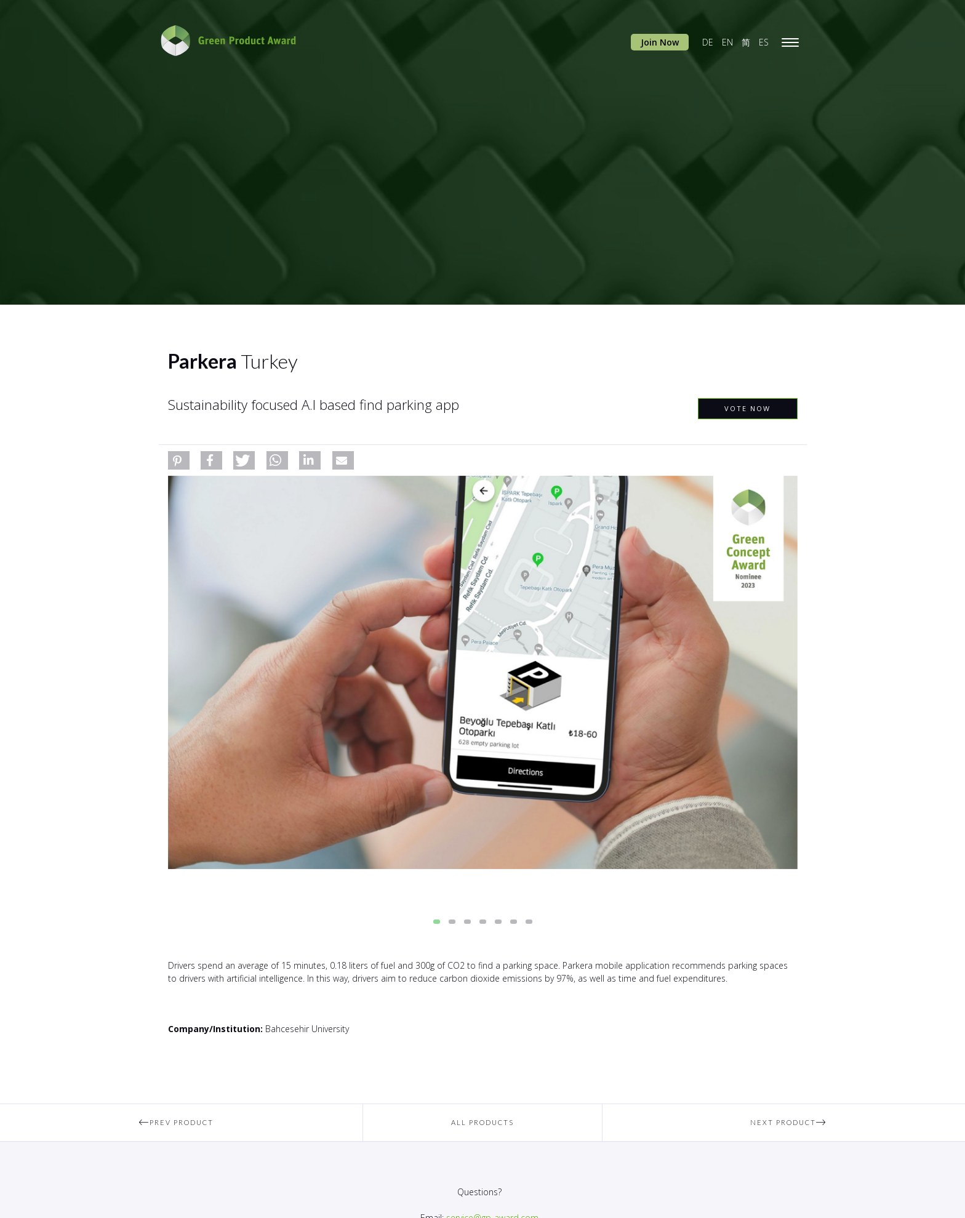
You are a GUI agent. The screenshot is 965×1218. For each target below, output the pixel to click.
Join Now (660, 42)
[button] (179, 460)
